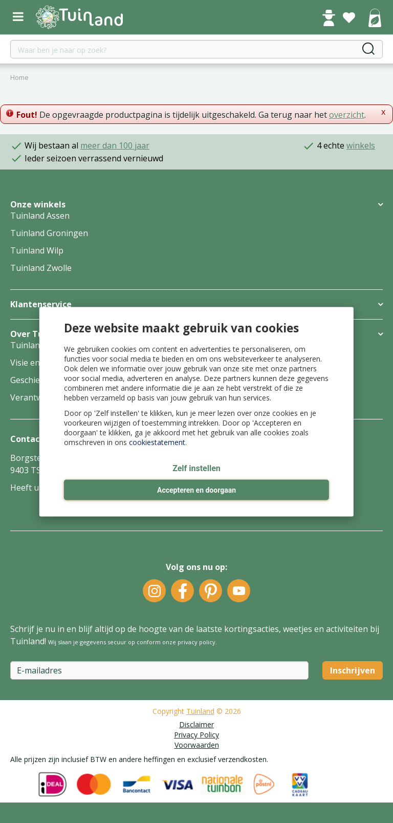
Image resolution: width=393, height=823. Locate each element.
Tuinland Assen (40, 215)
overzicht (346, 114)
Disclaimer (196, 724)
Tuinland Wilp (36, 250)
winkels (360, 145)
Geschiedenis (35, 380)
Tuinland (200, 711)
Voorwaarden (196, 745)
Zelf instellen (196, 468)
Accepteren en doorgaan (196, 490)
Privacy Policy (196, 735)
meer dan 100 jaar (114, 145)
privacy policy (196, 642)
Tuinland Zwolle (41, 267)
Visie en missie (38, 362)
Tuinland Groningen (49, 233)
